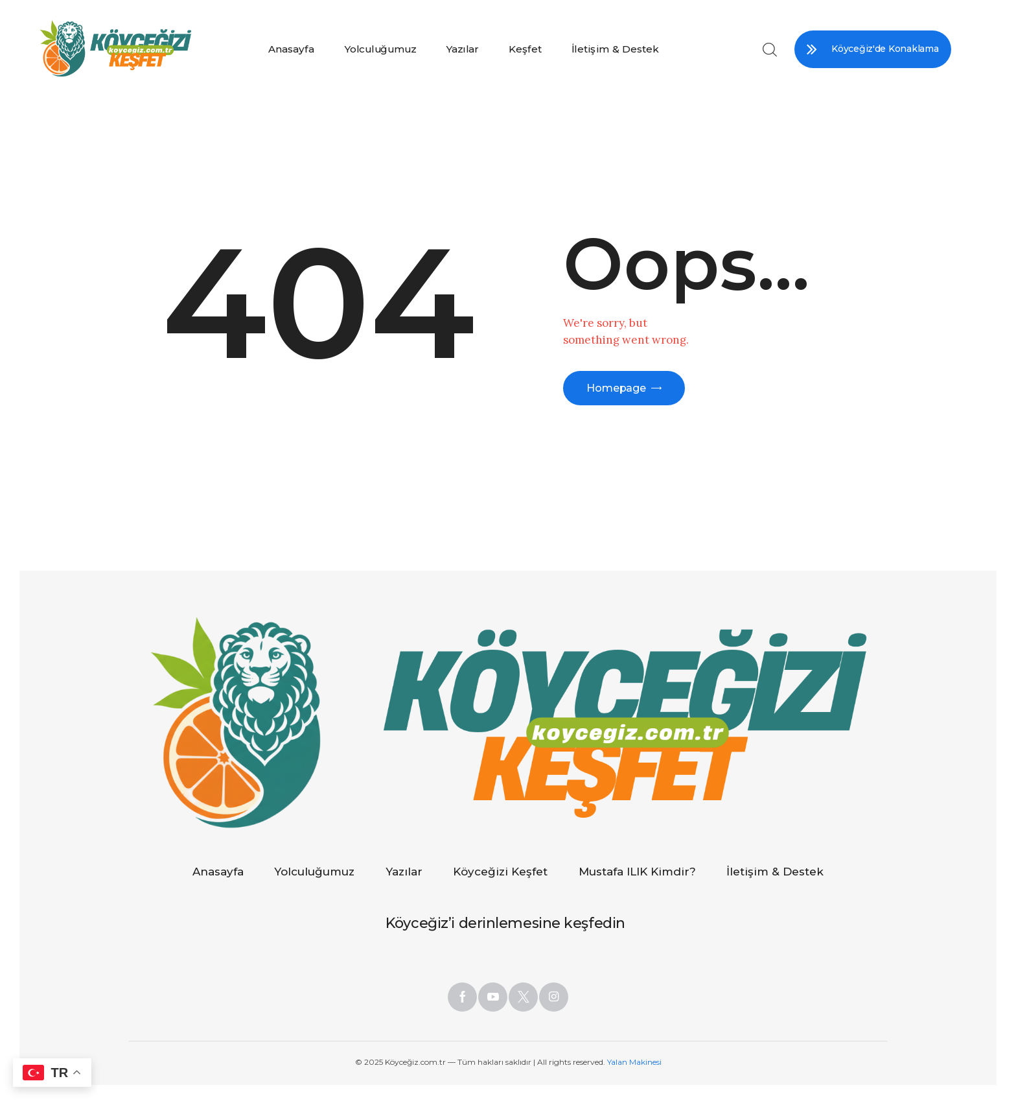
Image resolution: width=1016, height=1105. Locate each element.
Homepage (621, 389)
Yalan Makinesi (634, 1062)
